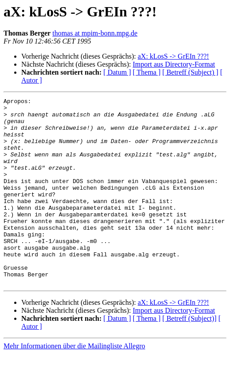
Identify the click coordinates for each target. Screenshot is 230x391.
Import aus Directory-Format (174, 64)
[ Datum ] (117, 72)
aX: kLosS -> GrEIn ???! (173, 56)
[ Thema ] (147, 72)
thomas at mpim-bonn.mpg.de (94, 33)
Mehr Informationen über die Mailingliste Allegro (74, 383)
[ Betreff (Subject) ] (190, 72)
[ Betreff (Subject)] (189, 355)
